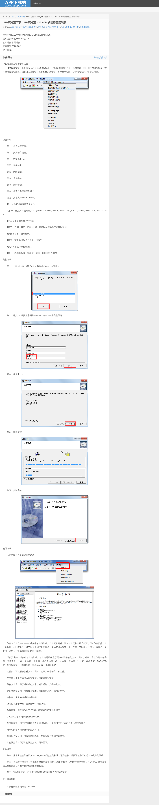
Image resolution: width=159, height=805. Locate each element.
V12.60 (28, 27)
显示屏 (72, 27)
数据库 (87, 27)
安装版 (40, 27)
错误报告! (100, 57)
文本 (54, 27)
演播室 (18, 27)
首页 (14, 16)
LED (12, 27)
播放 (45, 27)
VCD (67, 27)
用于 (58, 27)
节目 (50, 27)
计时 (77, 27)
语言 (35, 27)
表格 (81, 27)
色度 (62, 27)
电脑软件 (37, 3)
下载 (23, 27)
